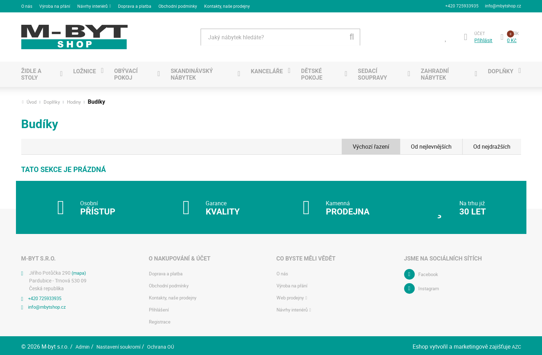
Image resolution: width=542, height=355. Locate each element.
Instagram (429, 286)
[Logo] (74, 34)
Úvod (32, 100)
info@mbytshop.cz (503, 5)
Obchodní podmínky (177, 5)
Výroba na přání (54, 5)
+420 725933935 (461, 5)
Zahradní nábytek (435, 72)
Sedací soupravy (372, 72)
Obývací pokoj (126, 72)
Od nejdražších (491, 144)
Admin (84, 344)
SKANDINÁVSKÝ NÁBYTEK (192, 72)
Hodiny (77, 100)
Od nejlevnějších (431, 144)
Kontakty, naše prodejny (227, 5)
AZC (515, 344)
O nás (26, 5)
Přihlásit (482, 38)
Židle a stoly (31, 72)
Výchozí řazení (371, 144)
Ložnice (84, 68)
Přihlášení (160, 307)
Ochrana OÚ (170, 344)
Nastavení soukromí (124, 344)
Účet (478, 30)
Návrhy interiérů (92, 5)
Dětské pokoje (311, 72)
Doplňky (500, 68)
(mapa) (80, 270)
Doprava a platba (134, 5)
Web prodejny (291, 295)
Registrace (160, 319)
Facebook (429, 272)
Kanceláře (267, 68)
